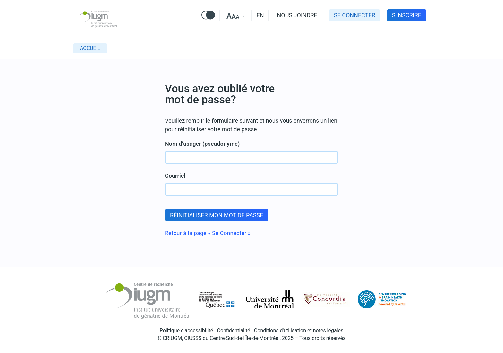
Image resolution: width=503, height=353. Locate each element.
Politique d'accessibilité (186, 330)
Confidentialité (233, 330)
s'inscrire (406, 15)
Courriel (175, 175)
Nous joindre (297, 15)
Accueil (90, 48)
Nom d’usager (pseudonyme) (202, 143)
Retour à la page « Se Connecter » (208, 233)
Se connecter (354, 15)
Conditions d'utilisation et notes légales (298, 330)
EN (260, 15)
